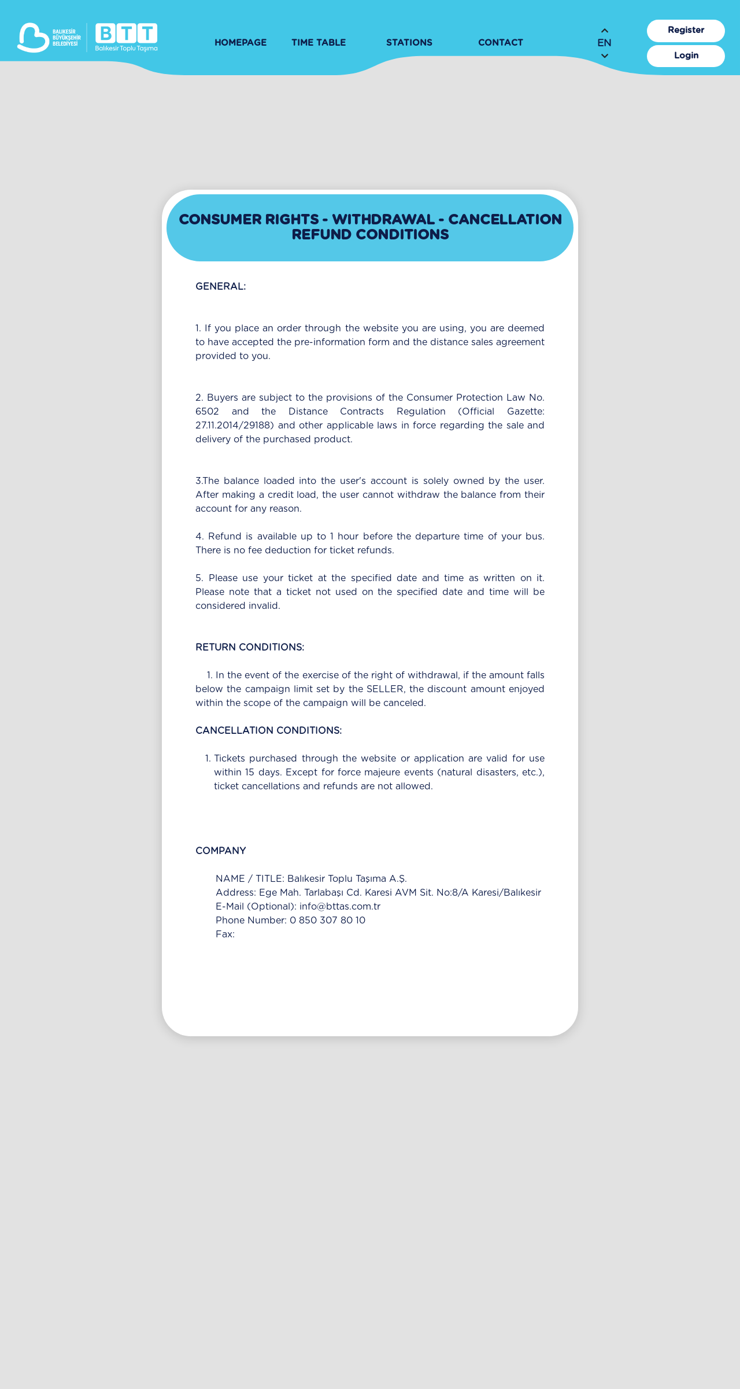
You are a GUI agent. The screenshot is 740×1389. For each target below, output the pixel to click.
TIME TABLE (318, 43)
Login (686, 55)
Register (686, 30)
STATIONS (409, 43)
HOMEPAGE (240, 43)
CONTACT (500, 43)
